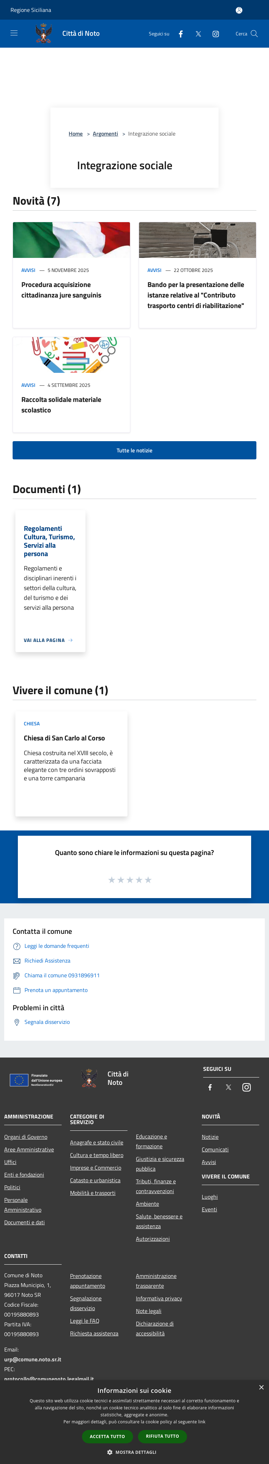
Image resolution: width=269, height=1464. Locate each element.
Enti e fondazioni (24, 1174)
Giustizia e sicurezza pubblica (160, 1164)
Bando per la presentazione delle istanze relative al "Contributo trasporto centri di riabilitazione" (195, 295)
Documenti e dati (24, 1222)
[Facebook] (178, 33)
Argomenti (105, 133)
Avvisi (28, 270)
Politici (12, 1187)
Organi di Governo (25, 1137)
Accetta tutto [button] (107, 1436)
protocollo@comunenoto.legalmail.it (49, 1379)
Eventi (209, 1209)
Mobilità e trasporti (93, 1193)
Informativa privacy (159, 1298)
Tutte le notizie (134, 450)
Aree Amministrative (29, 1149)
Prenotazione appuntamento (87, 1281)
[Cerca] (254, 33)
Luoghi (210, 1196)
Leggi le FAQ (84, 1320)
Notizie (210, 1137)
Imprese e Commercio (95, 1167)
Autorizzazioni (153, 1238)
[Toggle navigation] (14, 33)
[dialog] (134, 1422)
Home (76, 133)
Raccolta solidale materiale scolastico (61, 404)
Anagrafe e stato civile (96, 1142)
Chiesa (32, 723)
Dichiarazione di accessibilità (155, 1328)
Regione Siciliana (31, 10)
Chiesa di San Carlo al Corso (64, 737)
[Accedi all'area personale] (239, 10)
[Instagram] (213, 33)
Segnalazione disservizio (86, 1303)
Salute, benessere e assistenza (159, 1221)
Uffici (10, 1162)
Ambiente (147, 1203)
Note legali (148, 1311)
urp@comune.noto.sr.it (32, 1359)
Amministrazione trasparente (156, 1281)
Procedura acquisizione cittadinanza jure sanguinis (61, 289)
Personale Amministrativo (22, 1205)
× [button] (261, 1387)
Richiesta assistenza (94, 1333)
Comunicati (215, 1149)
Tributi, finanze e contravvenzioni (156, 1186)
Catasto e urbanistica (95, 1180)
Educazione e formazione (151, 1141)
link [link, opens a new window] (202, 1422)
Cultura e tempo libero (96, 1155)
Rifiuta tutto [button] (162, 1436)
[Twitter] (195, 33)
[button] (134, 1452)
